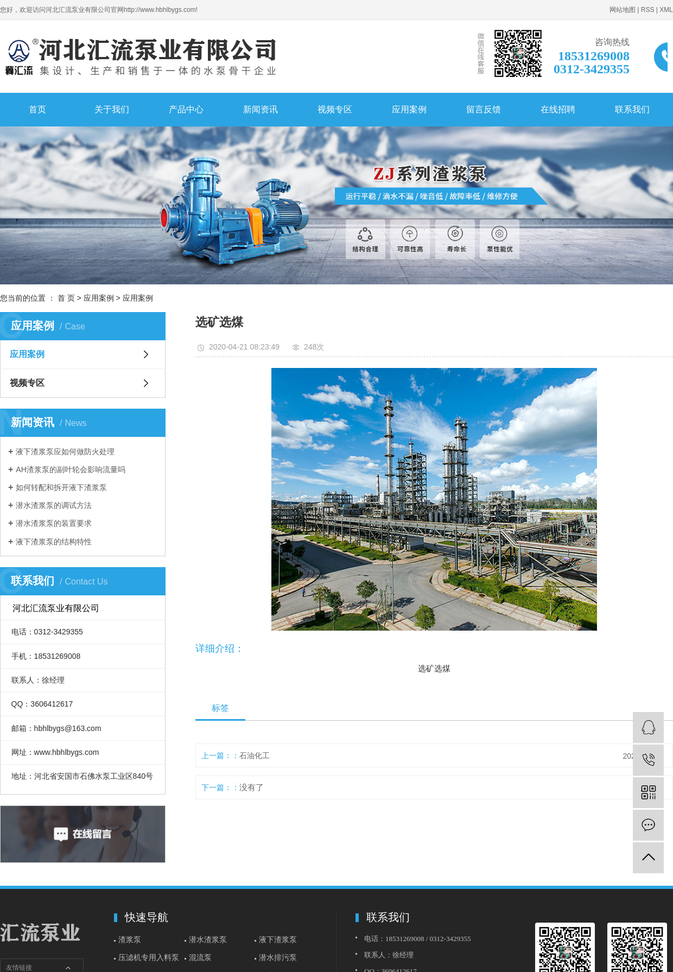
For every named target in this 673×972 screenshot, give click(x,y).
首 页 (66, 298)
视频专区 (335, 109)
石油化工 (254, 755)
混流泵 (200, 957)
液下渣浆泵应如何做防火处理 (65, 451)
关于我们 (111, 109)
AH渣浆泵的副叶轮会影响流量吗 (70, 469)
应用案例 (409, 109)
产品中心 (186, 109)
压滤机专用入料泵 (148, 957)
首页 (37, 109)
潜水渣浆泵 (208, 939)
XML (666, 10)
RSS (648, 10)
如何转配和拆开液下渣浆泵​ (61, 487)
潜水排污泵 (278, 957)
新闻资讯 (260, 109)
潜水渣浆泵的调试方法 (54, 505)
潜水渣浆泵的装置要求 (54, 523)
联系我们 (632, 109)
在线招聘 (558, 109)
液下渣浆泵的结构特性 (54, 541)
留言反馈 (483, 109)
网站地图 (622, 10)
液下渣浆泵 (278, 939)
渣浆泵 (129, 939)
